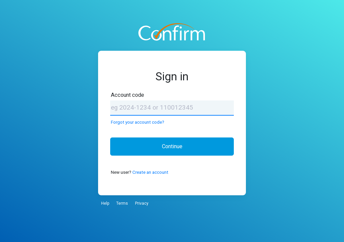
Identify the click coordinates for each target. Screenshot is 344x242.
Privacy (141, 203)
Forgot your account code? (137, 122)
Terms (122, 203)
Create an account (150, 172)
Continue (172, 146)
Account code (127, 95)
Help (105, 203)
